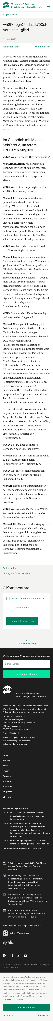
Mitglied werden (10, 14)
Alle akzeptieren (26, 1007)
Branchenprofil (11, 306)
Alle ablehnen (9, 1015)
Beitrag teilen (9, 568)
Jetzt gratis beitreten (26, 674)
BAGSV (27, 737)
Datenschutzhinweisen (13, 999)
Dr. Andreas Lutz (23, 573)
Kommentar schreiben (22, 621)
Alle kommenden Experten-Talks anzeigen (22, 848)
